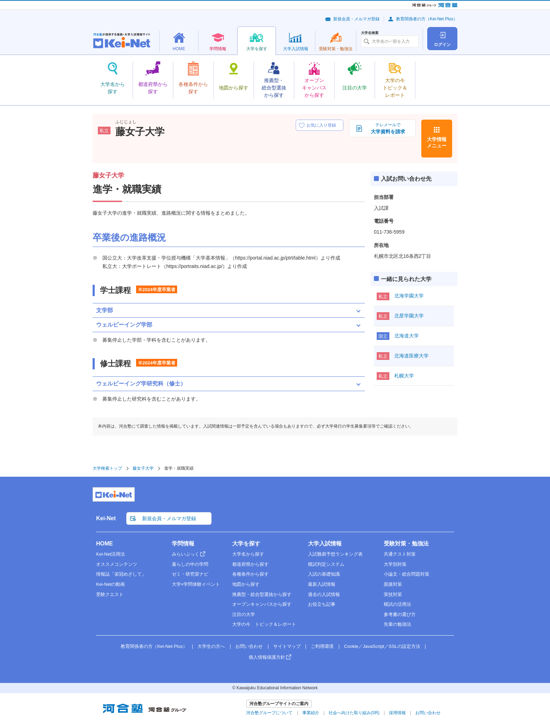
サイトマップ (287, 646)
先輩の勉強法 (397, 624)
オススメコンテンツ (116, 564)
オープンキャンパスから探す (261, 604)
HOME (104, 544)
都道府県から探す (250, 564)
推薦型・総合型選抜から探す (261, 594)
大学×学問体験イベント (196, 584)
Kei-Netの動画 (110, 584)
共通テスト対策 (400, 554)
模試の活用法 (397, 604)
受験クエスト (109, 594)
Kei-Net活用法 (110, 554)
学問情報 (183, 544)
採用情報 (397, 712)
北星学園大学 (409, 316)
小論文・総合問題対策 (406, 574)
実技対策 (393, 594)
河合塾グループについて (269, 712)
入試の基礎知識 (324, 574)
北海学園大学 (409, 296)
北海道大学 (406, 335)
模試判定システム (326, 564)
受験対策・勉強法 (406, 544)
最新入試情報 (321, 584)
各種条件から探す (250, 574)
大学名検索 (369, 33)
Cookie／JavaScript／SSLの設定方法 (382, 646)
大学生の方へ (211, 646)
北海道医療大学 (411, 355)
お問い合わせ (249, 646)
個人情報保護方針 (267, 657)
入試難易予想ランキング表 (335, 554)
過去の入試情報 (324, 594)
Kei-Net (106, 518)
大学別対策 (395, 564)
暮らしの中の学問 (190, 564)
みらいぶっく (185, 554)
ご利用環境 (322, 646)
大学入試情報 (325, 544)
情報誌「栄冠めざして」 (121, 574)
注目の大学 (243, 614)
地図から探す (246, 584)
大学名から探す (248, 554)
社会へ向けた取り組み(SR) (354, 712)
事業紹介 (310, 712)
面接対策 (393, 584)
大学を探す (246, 544)
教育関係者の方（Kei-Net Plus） (426, 18)
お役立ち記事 (321, 604)
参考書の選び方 (400, 614)
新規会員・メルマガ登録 (356, 18)
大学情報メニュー (437, 142)
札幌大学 (404, 375)
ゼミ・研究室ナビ (190, 574)
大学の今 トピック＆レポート (264, 624)
